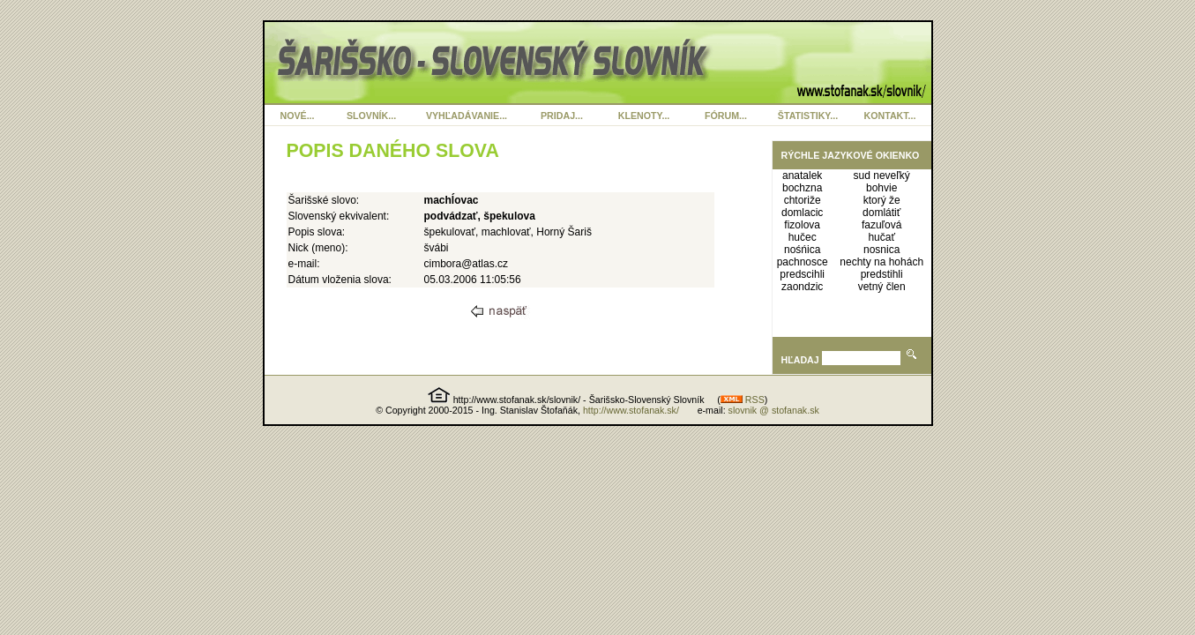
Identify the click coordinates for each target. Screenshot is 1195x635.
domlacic (802, 212)
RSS (743, 399)
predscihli (802, 274)
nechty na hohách (881, 262)
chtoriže (802, 200)
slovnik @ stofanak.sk (773, 410)
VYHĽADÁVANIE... (466, 115)
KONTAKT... (890, 115)
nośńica (802, 249)
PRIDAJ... (562, 115)
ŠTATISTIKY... (808, 115)
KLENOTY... (644, 115)
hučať (881, 237)
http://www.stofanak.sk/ (631, 410)
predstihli (882, 274)
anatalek (802, 175)
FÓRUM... (726, 115)
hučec (802, 237)
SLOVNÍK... (371, 115)
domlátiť (881, 212)
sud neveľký (882, 175)
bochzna (802, 188)
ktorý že (881, 200)
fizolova (802, 225)
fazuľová (882, 225)
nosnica (881, 249)
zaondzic (802, 286)
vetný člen (882, 286)
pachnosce (802, 262)
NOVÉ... (297, 115)
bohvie (881, 188)
